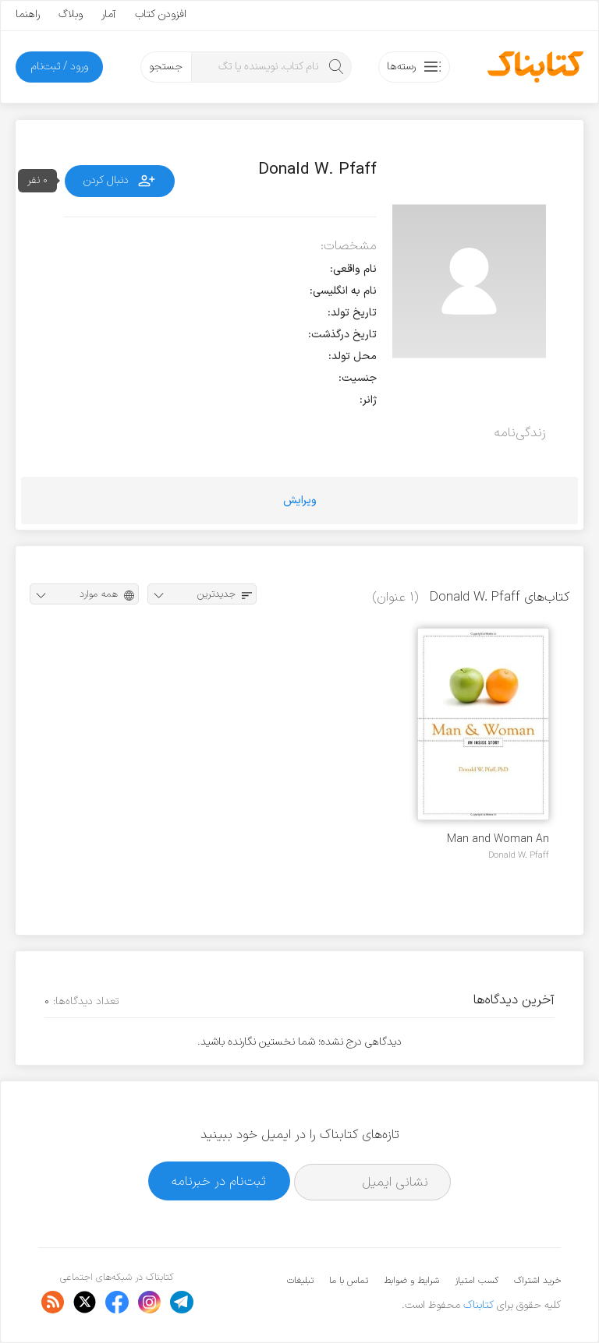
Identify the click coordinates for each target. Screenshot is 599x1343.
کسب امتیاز (476, 1281)
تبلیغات (300, 1281)
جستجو (166, 66)
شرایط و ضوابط (411, 1281)
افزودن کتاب (160, 14)
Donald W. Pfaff (518, 855)
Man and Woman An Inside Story (498, 839)
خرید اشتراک (537, 1281)
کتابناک (478, 1305)
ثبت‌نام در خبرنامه (219, 1181)
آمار (108, 14)
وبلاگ (70, 14)
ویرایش (300, 500)
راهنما (28, 14)
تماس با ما (348, 1281)
